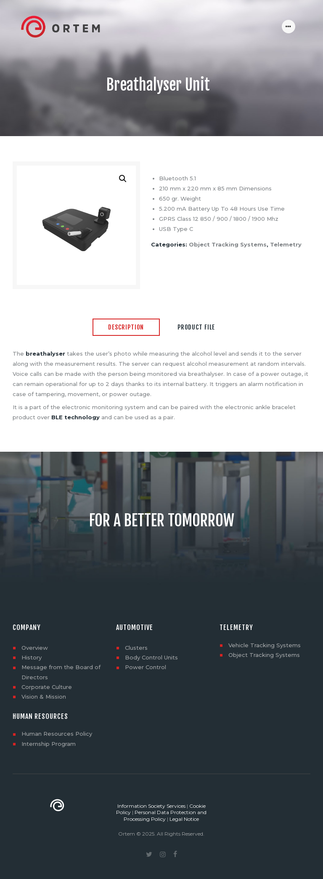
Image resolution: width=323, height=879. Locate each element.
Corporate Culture (46, 686)
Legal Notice (184, 819)
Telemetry (286, 244)
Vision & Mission (43, 696)
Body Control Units (151, 657)
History (31, 657)
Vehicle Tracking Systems (264, 645)
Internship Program (48, 743)
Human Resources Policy (56, 733)
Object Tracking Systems (228, 244)
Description (126, 327)
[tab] (126, 328)
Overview (34, 647)
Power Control (145, 667)
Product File (196, 327)
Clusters (136, 647)
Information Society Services (151, 806)
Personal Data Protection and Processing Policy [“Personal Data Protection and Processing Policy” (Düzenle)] (165, 815)
